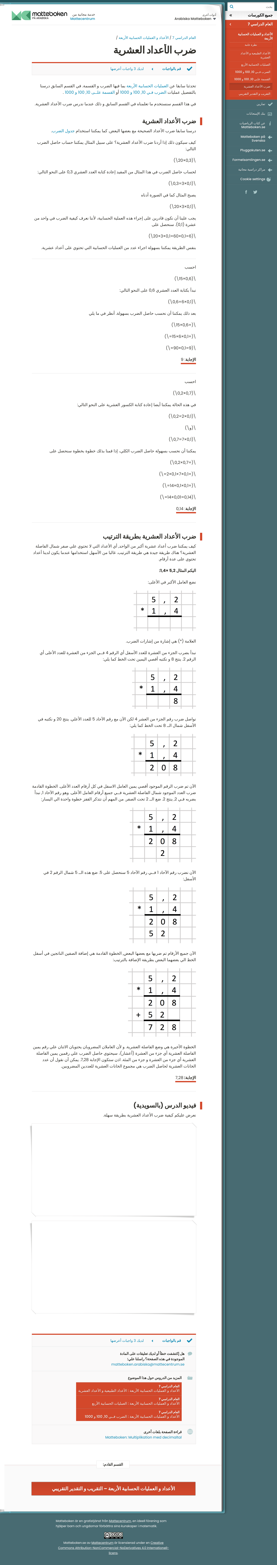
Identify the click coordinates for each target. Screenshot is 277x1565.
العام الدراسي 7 (184, 37)
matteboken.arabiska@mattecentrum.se (147, 1364)
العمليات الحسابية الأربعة (147, 86)
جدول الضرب (63, 131)
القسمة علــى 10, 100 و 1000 (90, 92)
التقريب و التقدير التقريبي (254, 94)
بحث (231, 6)
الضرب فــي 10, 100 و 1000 (252, 72)
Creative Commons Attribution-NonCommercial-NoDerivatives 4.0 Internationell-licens (113, 1548)
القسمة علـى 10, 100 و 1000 (252, 79)
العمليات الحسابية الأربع (255, 64)
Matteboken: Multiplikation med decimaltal (143, 1437)
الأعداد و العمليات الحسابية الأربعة (143, 37)
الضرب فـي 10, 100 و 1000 (143, 92)
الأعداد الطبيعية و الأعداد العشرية (255, 55)
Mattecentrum (82, 19)
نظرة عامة (251, 45)
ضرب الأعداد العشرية (257, 86)
